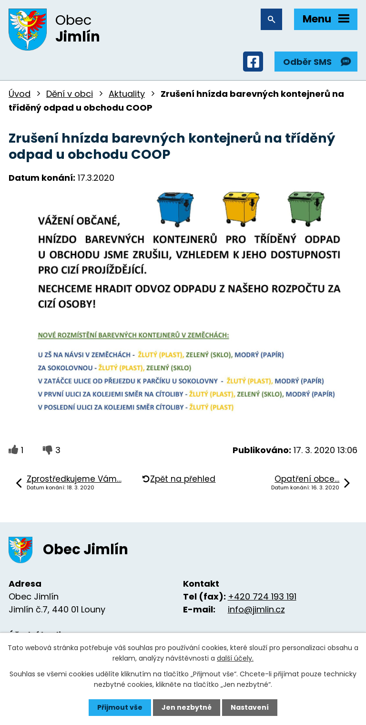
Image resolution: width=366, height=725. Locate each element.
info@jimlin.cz (256, 609)
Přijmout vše (119, 707)
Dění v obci (69, 94)
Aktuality (127, 94)
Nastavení (250, 707)
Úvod (19, 94)
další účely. (235, 658)
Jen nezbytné (187, 707)
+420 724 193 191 (262, 596)
